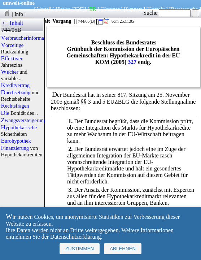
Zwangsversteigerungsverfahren (34, 120)
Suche (167, 13)
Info (18, 14)
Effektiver (11, 58)
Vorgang (62, 21)
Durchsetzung (15, 92)
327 (132, 62)
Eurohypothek (16, 141)
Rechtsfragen (15, 106)
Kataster (110, 9)
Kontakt (156, 9)
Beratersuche (184, 9)
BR (92, 9)
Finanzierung (15, 148)
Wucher (9, 72)
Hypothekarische (19, 127)
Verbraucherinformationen (29, 38)
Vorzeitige (12, 45)
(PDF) (77, 9)
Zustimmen (79, 248)
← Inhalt (12, 23)
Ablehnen (123, 248)
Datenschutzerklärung (75, 237)
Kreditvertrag (15, 85)
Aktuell (43, 9)
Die (5, 113)
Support (134, 9)
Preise (63, 9)
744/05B (11, 30)
